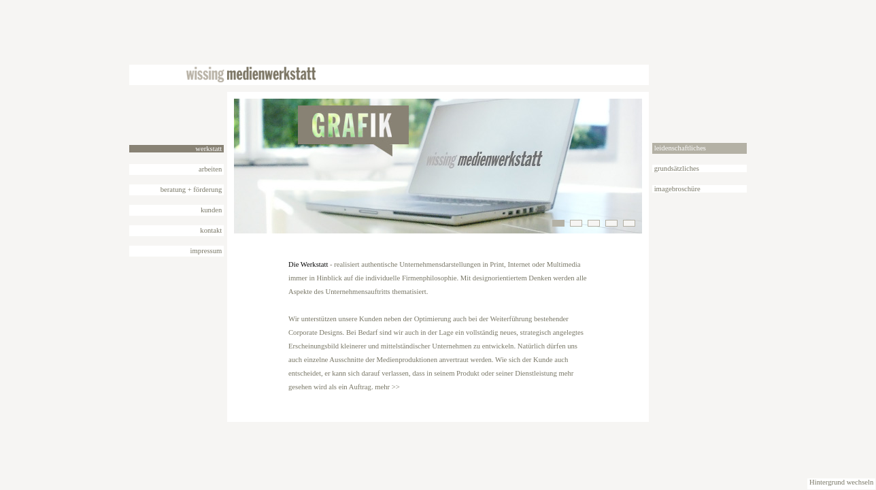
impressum (206, 251)
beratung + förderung (192, 189)
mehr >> (387, 387)
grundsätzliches (675, 168)
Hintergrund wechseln (841, 482)
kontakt (211, 230)
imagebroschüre (676, 189)
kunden (211, 210)
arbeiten (211, 169)
